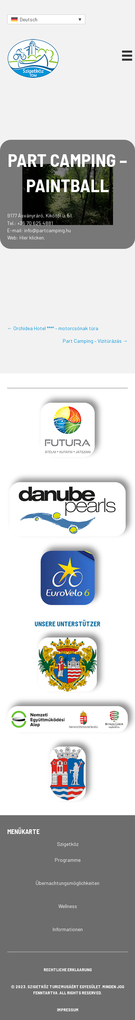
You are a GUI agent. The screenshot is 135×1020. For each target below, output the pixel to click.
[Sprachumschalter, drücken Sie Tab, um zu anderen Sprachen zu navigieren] (46, 19)
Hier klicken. (32, 237)
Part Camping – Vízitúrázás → (95, 341)
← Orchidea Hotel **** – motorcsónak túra (52, 328)
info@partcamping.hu (47, 230)
